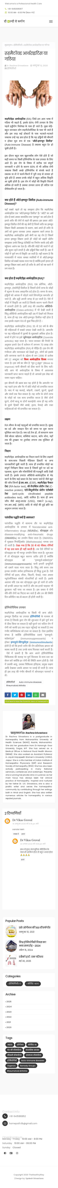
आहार (9, 1044)
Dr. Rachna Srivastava (17, 65)
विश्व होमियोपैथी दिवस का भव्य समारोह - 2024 (32, 944)
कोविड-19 (33, 983)
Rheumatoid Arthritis (16, 685)
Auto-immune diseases (30, 682)
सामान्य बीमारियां (33, 1055)
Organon (11, 1065)
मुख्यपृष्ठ (8, 45)
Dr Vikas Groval (22, 820)
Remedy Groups (27, 1065)
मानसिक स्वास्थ (32, 1050)
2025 (29, 1001)
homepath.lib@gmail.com (23, 1123)
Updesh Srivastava (34, 1178)
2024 (29, 1006)
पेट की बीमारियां (14, 1050)
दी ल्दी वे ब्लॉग (14, 21)
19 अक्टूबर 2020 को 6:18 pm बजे (26, 824)
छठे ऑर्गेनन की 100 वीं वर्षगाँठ (34, 927)
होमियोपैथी (18, 45)
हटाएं (23, 834)
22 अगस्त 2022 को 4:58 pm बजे (32, 844)
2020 (29, 1027)
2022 (29, 1017)
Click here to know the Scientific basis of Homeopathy (26, 701)
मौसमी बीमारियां (14, 1055)
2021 (29, 1022)
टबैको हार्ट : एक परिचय (31, 957)
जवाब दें (16, 834)
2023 (29, 1012)
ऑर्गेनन (20, 1044)
